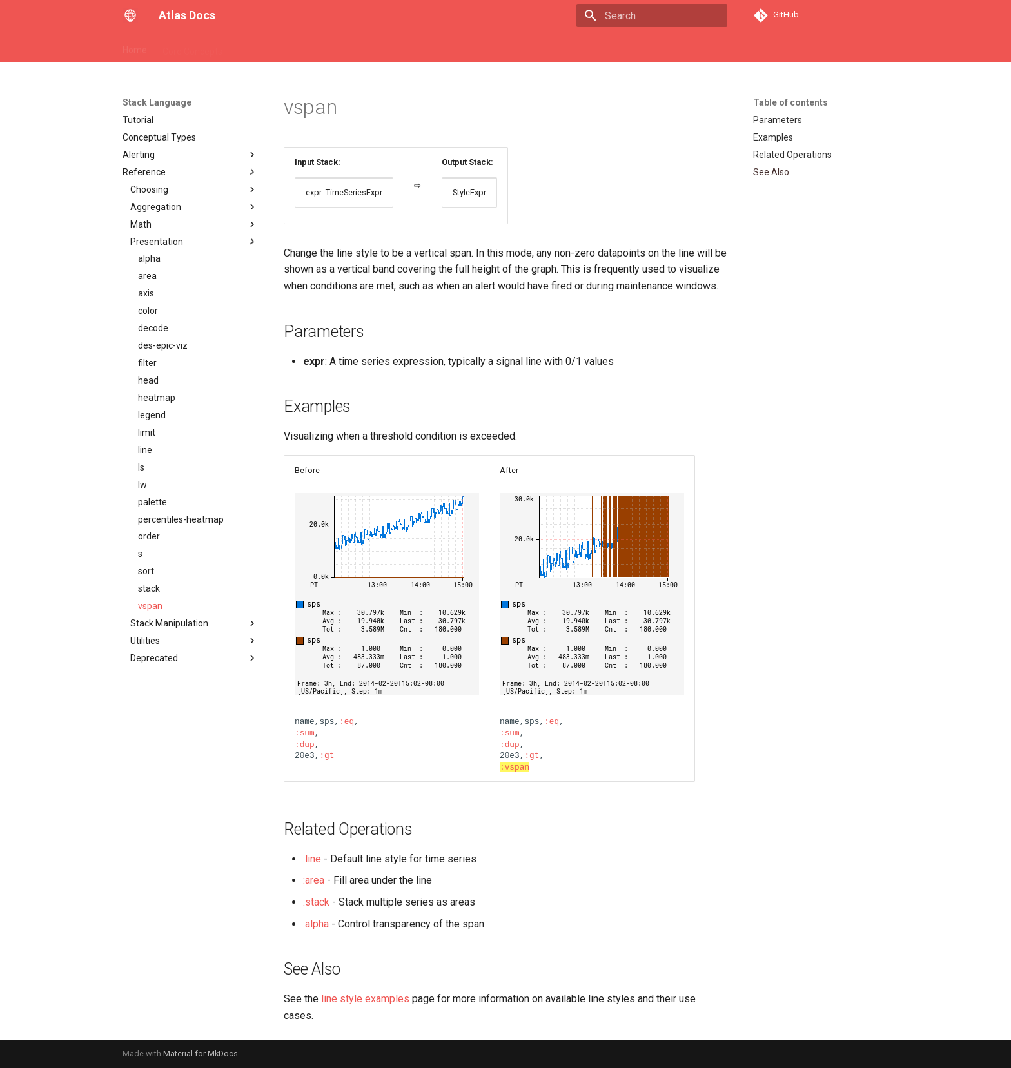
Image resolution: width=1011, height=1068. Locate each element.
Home (135, 47)
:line (312, 859)
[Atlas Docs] (130, 15)
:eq (346, 721)
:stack (316, 902)
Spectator (369, 47)
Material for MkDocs (200, 1053)
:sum (305, 733)
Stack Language (300, 47)
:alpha (316, 924)
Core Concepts (192, 47)
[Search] (651, 15)
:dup (305, 744)
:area (313, 880)
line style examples (365, 999)
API (245, 47)
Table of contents (790, 102)
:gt (326, 755)
